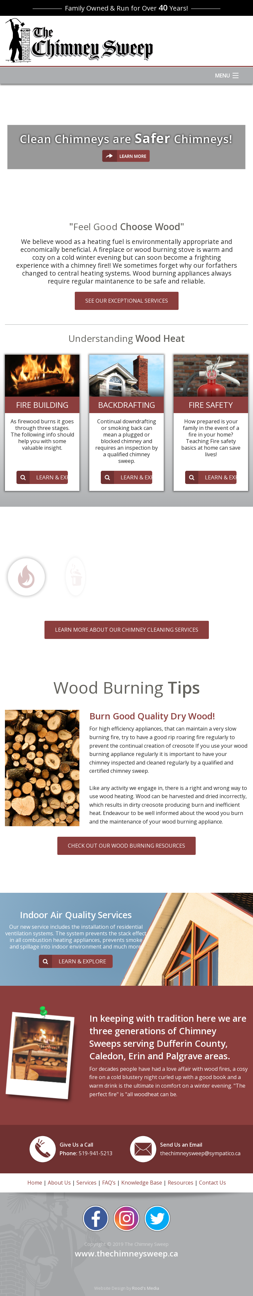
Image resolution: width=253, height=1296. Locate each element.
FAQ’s (109, 1182)
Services (86, 1182)
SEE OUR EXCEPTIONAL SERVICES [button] (126, 300)
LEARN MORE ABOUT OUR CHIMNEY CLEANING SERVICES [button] (126, 629)
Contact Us (212, 1182)
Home (34, 1182)
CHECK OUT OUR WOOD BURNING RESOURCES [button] (126, 845)
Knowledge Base (141, 1182)
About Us (59, 1182)
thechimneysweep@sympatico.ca (200, 1153)
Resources (180, 1182)
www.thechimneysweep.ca (126, 1253)
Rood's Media (145, 1288)
